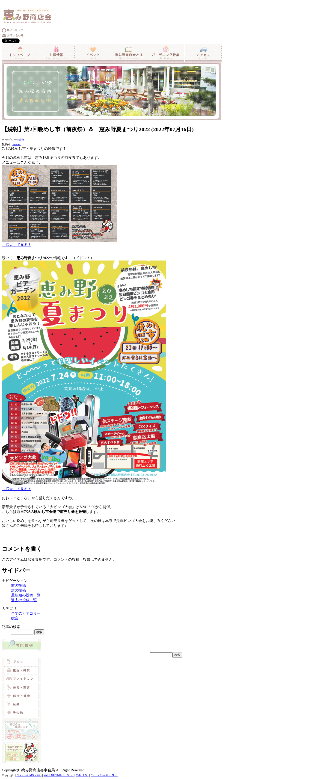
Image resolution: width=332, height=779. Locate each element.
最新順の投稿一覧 (26, 595)
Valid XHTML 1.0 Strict (59, 775)
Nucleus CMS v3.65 (28, 775)
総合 (21, 140)
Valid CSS (82, 775)
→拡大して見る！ (16, 245)
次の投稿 (18, 590)
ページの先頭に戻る (104, 775)
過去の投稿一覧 (24, 600)
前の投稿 (18, 585)
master (16, 144)
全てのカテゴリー (26, 613)
